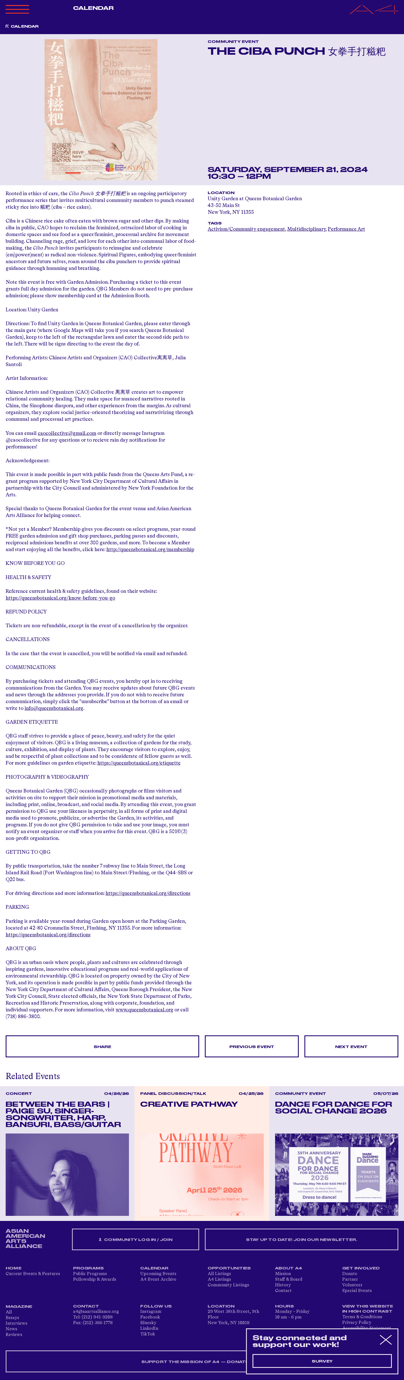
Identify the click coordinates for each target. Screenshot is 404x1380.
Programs (88, 1268)
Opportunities (229, 1268)
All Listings (219, 1274)
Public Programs (90, 1274)
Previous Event (252, 1047)
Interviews (16, 1323)
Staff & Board (288, 1279)
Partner (350, 1279)
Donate (349, 1274)
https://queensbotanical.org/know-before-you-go (60, 598)
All (9, 1312)
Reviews (14, 1335)
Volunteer (352, 1285)
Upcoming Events (158, 1274)
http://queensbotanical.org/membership (150, 549)
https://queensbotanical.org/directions (148, 893)
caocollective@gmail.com (67, 433)
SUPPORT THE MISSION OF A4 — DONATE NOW (202, 1362)
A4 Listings (219, 1279)
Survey (322, 1361)
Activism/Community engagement (246, 229)
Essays (12, 1318)
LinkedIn (149, 1328)
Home (13, 1268)
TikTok (147, 1334)
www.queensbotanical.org (144, 1010)
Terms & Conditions (362, 1317)
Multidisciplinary (306, 229)
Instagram (150, 1311)
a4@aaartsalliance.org (96, 1311)
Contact (283, 1291)
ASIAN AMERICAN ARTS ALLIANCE (25, 1239)
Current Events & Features (33, 1274)
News (11, 1329)
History (283, 1285)
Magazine (19, 1306)
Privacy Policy (356, 1322)
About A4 (288, 1268)
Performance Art (346, 229)
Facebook (150, 1317)
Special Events (357, 1291)
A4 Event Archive (158, 1279)
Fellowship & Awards (94, 1279)
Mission (283, 1274)
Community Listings (228, 1285)
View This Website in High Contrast (367, 1309)
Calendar (93, 8)
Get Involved (361, 1268)
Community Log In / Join (135, 1240)
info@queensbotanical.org (54, 708)
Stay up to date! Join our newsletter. (301, 1240)
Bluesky (148, 1323)
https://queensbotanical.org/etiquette (139, 763)
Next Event (351, 1047)
